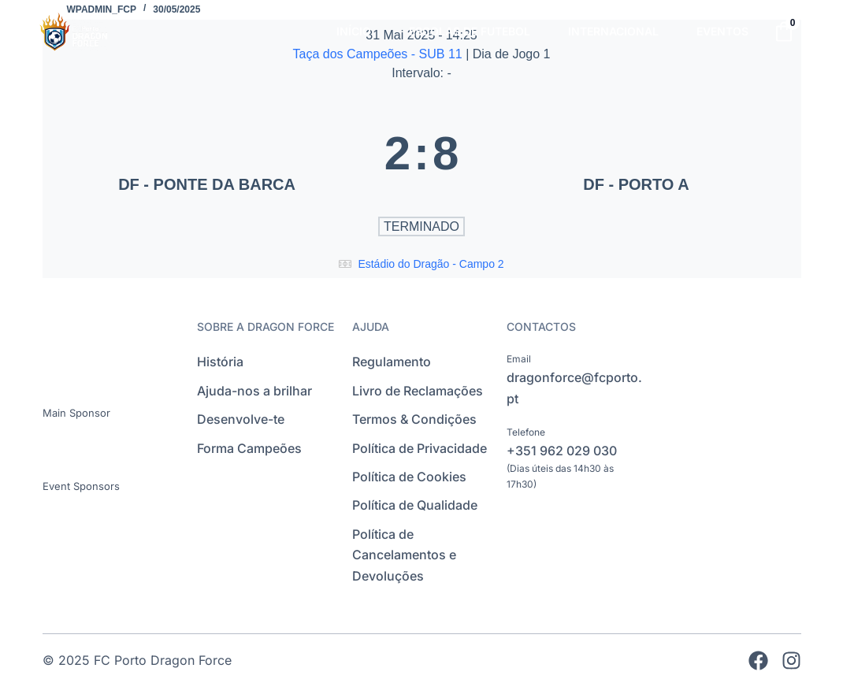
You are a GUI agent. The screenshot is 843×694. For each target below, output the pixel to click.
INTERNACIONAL (613, 31)
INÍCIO (353, 31)
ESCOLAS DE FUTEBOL (469, 31)
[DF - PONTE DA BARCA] (207, 153)
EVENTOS (722, 31)
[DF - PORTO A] (635, 153)
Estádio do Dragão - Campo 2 (430, 264)
